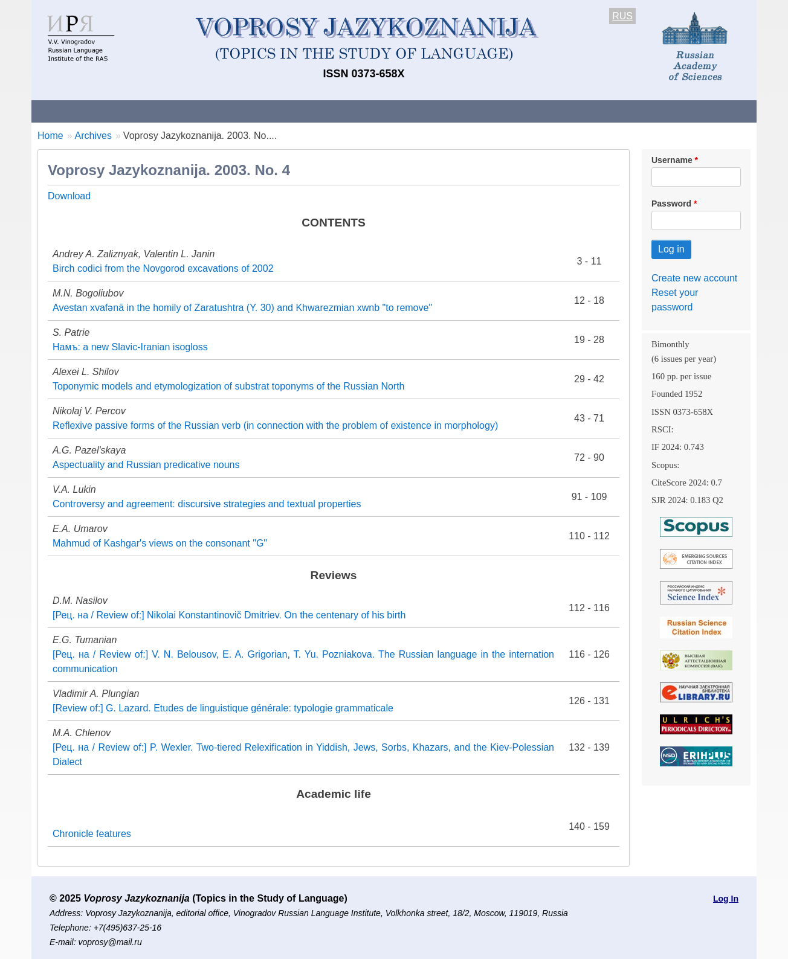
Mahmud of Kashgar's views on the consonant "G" (160, 543)
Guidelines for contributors (262, 111)
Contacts (162, 111)
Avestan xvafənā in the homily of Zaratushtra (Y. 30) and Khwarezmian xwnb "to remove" (242, 308)
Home (50, 135)
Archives (442, 111)
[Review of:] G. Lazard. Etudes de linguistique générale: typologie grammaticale (223, 708)
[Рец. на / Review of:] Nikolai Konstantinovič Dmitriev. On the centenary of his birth (229, 615)
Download (69, 196)
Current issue (371, 111)
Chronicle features (92, 834)
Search (671, 111)
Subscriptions (515, 111)
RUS (622, 16)
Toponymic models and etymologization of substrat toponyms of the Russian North (229, 386)
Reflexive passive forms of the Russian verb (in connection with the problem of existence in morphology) (275, 425)
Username (672, 160)
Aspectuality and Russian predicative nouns (146, 465)
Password (671, 203)
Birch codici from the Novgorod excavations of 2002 (163, 268)
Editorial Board (599, 111)
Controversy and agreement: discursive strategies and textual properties (207, 504)
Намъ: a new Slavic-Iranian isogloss (130, 347)
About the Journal (81, 111)
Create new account (694, 278)
